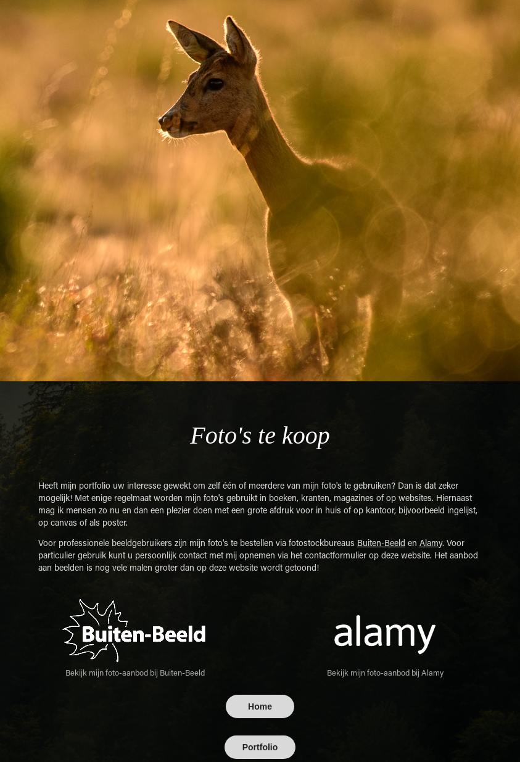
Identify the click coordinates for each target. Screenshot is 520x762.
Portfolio (260, 747)
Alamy (430, 543)
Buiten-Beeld (381, 543)
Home (260, 706)
